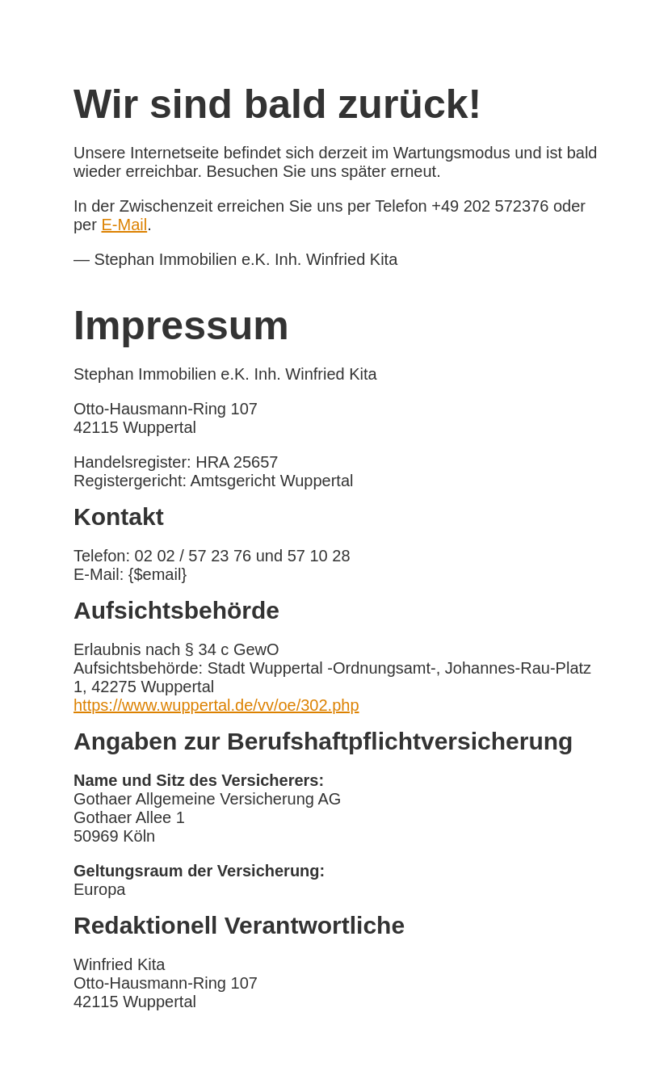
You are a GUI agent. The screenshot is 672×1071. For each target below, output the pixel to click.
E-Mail (124, 224)
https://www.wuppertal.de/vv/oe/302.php (216, 705)
